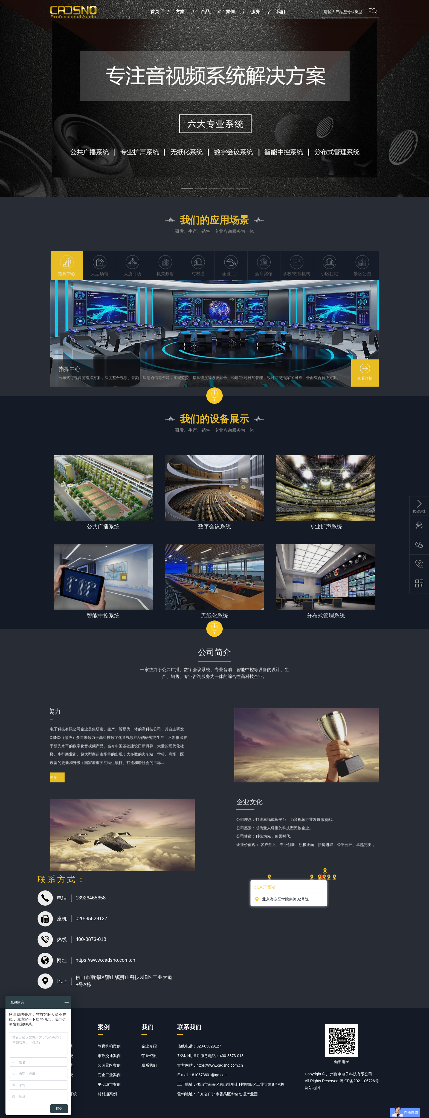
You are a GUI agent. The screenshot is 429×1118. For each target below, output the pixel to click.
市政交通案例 (109, 1056)
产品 (205, 11)
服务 (255, 11)
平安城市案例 (109, 1084)
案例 (230, 11)
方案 (180, 11)
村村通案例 (107, 1094)
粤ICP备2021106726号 (359, 1081)
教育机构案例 (109, 1046)
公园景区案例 (109, 1065)
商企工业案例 (109, 1075)
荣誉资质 (149, 1056)
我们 (280, 11)
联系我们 (149, 1065)
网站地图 (312, 1087)
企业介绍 (149, 1046)
